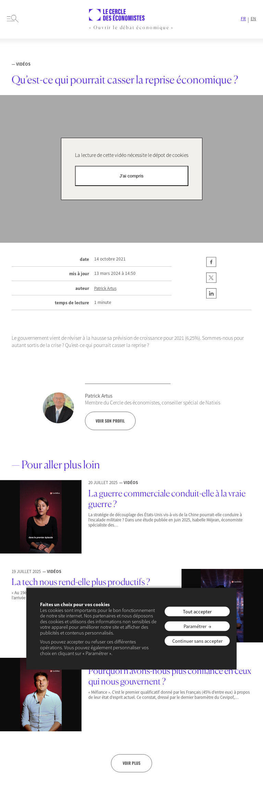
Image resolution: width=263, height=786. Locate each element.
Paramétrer (195, 626)
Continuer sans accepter (197, 641)
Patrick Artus (105, 288)
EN (253, 19)
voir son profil (110, 421)
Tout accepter (197, 612)
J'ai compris (131, 175)
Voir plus (131, 763)
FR (243, 19)
